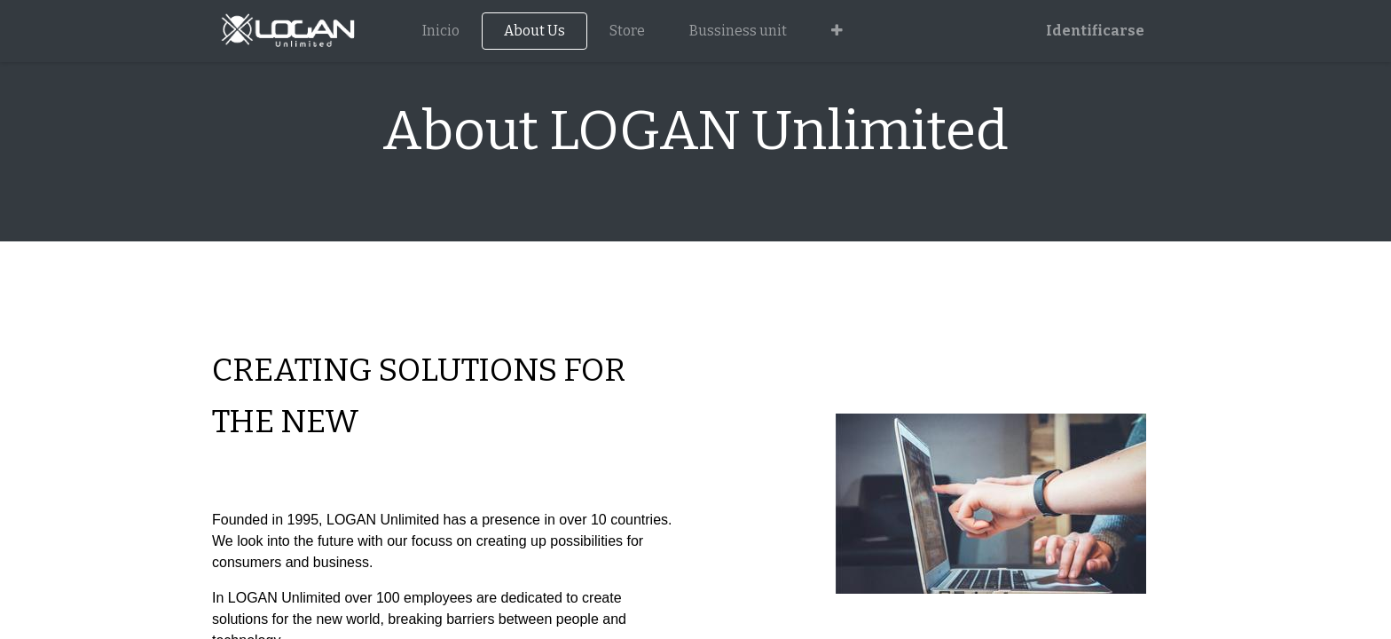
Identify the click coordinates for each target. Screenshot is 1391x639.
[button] (837, 31)
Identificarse (1095, 30)
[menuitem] (441, 31)
